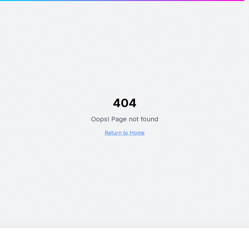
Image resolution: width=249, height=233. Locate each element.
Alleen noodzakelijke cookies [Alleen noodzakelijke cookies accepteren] (197, 180)
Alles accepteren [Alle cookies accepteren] (122, 183)
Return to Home (125, 132)
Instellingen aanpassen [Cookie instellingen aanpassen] (186, 186)
